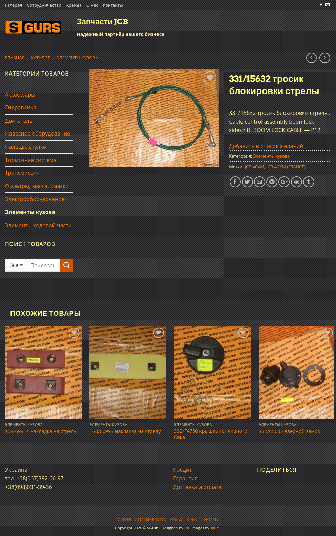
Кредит (182, 469)
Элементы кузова (77, 58)
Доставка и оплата (197, 487)
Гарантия (185, 478)
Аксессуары (20, 94)
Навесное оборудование (37, 133)
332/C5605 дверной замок (289, 431)
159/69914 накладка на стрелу (40, 431)
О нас (92, 5)
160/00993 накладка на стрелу (125, 431)
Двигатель (19, 120)
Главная (15, 58)
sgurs (215, 527)
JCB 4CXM (254, 167)
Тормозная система (31, 160)
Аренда (74, 5)
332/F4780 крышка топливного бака (210, 434)
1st (186, 527)
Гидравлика (20, 107)
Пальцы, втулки (25, 146)
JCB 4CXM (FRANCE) (286, 167)
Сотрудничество (44, 5)
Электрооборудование (35, 199)
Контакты (113, 5)
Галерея (13, 5)
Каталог (40, 58)
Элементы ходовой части (38, 225)
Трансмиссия (22, 173)
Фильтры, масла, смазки (37, 186)
